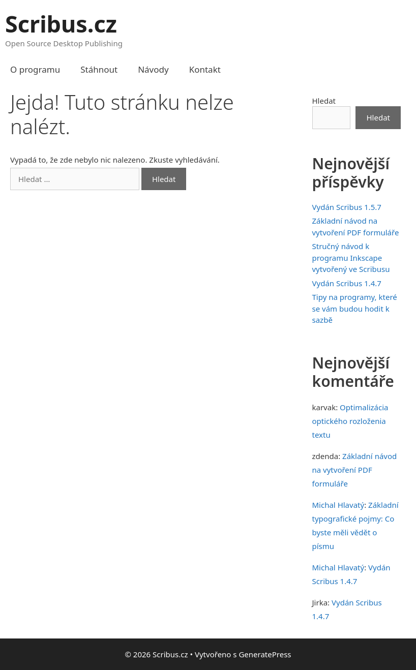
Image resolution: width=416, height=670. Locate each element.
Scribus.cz (61, 23)
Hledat (324, 101)
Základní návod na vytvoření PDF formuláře (354, 470)
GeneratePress (265, 654)
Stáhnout (98, 69)
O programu (35, 69)
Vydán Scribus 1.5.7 (346, 207)
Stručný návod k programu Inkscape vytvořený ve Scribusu (351, 257)
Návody (153, 69)
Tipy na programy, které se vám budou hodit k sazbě (354, 308)
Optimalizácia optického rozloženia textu (350, 421)
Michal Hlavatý (338, 505)
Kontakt (205, 69)
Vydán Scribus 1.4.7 (346, 283)
